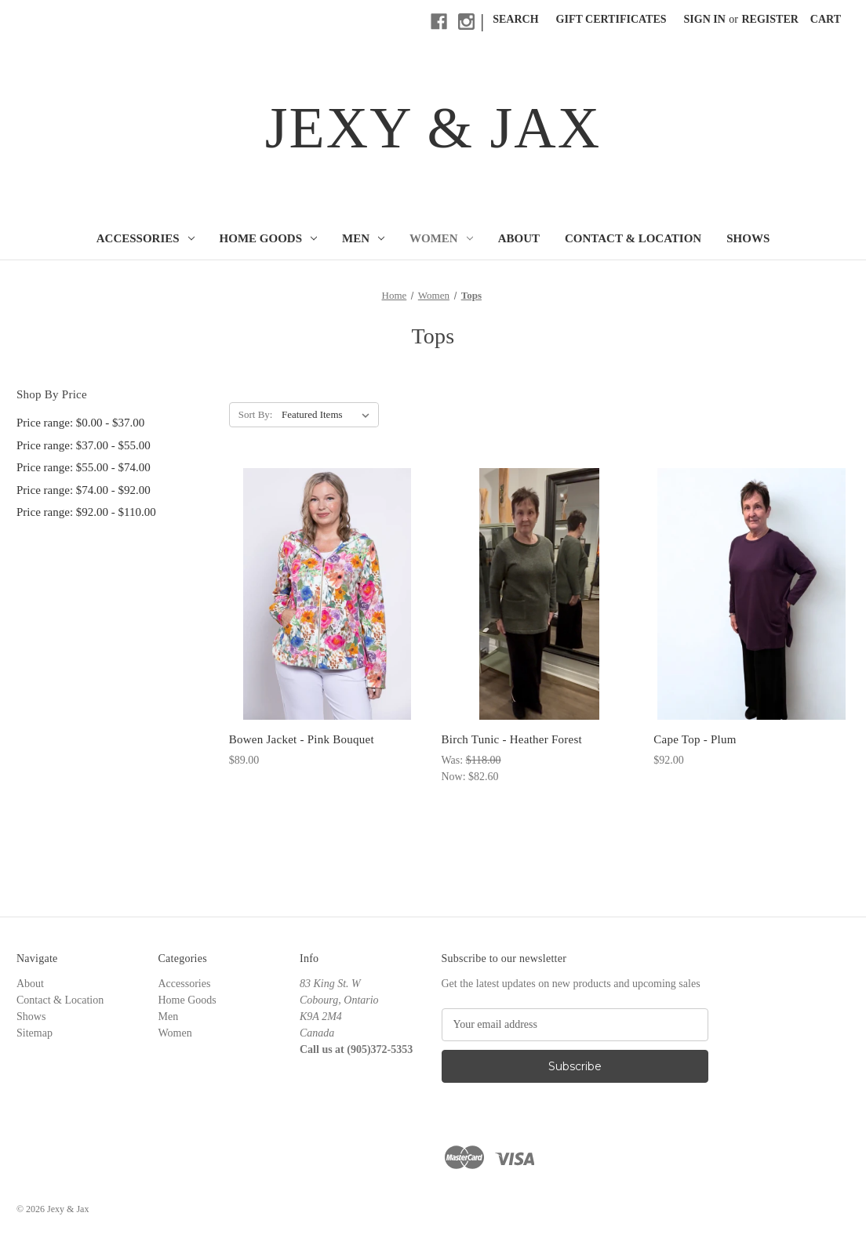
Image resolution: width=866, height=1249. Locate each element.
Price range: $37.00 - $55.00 (83, 445)
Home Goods (268, 238)
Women (441, 238)
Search (515, 19)
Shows (748, 238)
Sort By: (255, 414)
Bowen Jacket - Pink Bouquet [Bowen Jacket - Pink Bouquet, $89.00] (301, 739)
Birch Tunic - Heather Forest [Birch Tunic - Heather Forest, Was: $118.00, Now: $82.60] (511, 739)
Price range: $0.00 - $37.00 (80, 422)
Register (770, 19)
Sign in (705, 19)
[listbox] (328, 415)
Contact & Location (633, 238)
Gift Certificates (611, 19)
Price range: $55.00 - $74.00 (83, 467)
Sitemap (34, 1033)
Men (363, 238)
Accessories (145, 238)
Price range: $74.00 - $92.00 (83, 490)
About (519, 238)
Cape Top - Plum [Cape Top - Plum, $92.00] (694, 739)
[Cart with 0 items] (826, 19)
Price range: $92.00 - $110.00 (86, 512)
